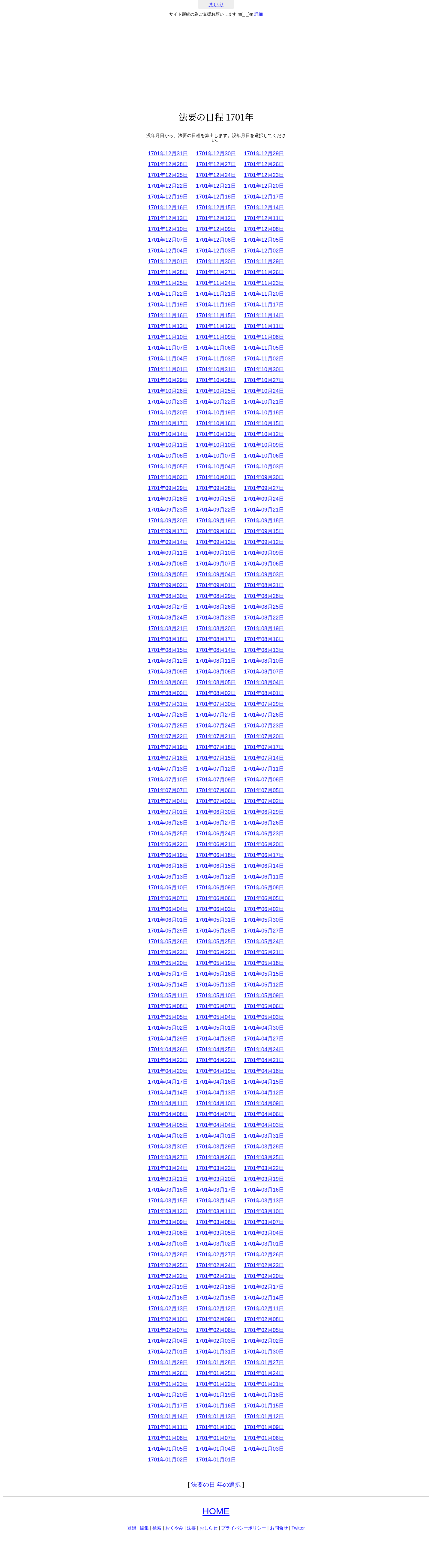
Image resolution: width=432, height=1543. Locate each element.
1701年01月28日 (216, 1362)
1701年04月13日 (216, 1093)
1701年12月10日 (168, 229)
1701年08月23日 (216, 618)
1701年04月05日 (168, 1125)
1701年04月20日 (168, 1071)
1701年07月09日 (216, 780)
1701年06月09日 (216, 888)
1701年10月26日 (168, 391)
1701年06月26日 (264, 823)
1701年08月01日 (264, 693)
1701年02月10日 (168, 1319)
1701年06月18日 (216, 855)
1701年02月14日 (264, 1298)
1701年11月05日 (264, 348)
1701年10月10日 (216, 445)
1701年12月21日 (216, 186)
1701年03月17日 (216, 1190)
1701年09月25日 (216, 499)
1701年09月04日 (216, 575)
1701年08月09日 (168, 672)
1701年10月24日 (264, 391)
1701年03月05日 (216, 1233)
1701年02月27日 (216, 1255)
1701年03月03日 (168, 1244)
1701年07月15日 (216, 758)
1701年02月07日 (168, 1330)
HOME (216, 1511)
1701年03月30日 (168, 1147)
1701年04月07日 (216, 1114)
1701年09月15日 (264, 531)
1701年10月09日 (264, 445)
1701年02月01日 (168, 1352)
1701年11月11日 (264, 326)
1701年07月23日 (264, 726)
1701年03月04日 (264, 1233)
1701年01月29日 (168, 1362)
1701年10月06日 (264, 456)
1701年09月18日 (264, 521)
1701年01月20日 (168, 1395)
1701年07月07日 (168, 790)
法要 (191, 1527)
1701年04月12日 (264, 1093)
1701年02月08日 (264, 1319)
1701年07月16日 (168, 758)
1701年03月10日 (264, 1211)
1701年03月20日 (216, 1179)
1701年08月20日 (216, 628)
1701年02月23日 (264, 1265)
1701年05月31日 (216, 920)
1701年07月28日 (168, 715)
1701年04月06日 (264, 1114)
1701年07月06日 (216, 790)
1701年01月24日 (264, 1373)
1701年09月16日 (216, 531)
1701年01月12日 (264, 1416)
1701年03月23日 (216, 1168)
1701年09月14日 (168, 542)
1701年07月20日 (264, 736)
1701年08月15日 (168, 650)
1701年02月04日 (168, 1341)
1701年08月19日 (264, 628)
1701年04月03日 (264, 1125)
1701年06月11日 (264, 877)
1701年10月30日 (264, 369)
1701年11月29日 (264, 261)
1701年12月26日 (264, 164)
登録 (131, 1527)
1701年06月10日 (168, 888)
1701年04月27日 (264, 1039)
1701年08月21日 (168, 628)
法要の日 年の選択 (216, 1484)
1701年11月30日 (216, 261)
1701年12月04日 (168, 251)
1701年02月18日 (216, 1287)
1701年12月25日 (168, 175)
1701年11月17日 (264, 305)
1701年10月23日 (168, 402)
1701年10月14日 (168, 434)
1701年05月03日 (264, 1017)
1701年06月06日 (216, 898)
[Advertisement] (216, 64)
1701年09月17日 (168, 531)
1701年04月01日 (216, 1136)
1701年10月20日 (168, 413)
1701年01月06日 (264, 1438)
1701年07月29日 (264, 704)
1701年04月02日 (168, 1136)
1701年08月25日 (264, 607)
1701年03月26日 (216, 1157)
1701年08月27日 (168, 607)
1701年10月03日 (264, 467)
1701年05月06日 (264, 1006)
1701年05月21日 (264, 952)
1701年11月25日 (168, 283)
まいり (216, 4)
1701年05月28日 (216, 931)
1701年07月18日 (216, 747)
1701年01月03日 (264, 1449)
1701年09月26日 (168, 499)
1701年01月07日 (216, 1438)
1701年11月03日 (216, 359)
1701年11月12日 (216, 326)
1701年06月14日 (264, 866)
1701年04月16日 (216, 1082)
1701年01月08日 (168, 1438)
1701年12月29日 (264, 154)
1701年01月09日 (264, 1427)
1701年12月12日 (216, 218)
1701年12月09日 (216, 229)
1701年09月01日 (216, 585)
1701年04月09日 (264, 1103)
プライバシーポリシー (243, 1527)
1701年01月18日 (264, 1395)
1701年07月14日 (264, 758)
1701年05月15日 (264, 974)
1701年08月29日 (216, 596)
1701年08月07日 (264, 672)
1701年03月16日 (264, 1190)
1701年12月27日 (216, 164)
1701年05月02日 (168, 1028)
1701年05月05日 (168, 1017)
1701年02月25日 (168, 1265)
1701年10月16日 (216, 423)
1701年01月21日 (264, 1384)
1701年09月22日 (216, 510)
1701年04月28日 (216, 1039)
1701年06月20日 (264, 844)
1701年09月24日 (264, 499)
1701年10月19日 (216, 413)
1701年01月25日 (216, 1373)
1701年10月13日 (216, 434)
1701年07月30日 (216, 704)
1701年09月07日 (216, 564)
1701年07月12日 (216, 769)
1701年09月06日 (264, 564)
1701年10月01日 (216, 477)
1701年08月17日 (216, 639)
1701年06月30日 (216, 812)
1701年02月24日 (216, 1265)
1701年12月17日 (264, 197)
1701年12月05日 (264, 240)
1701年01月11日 (168, 1427)
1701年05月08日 (168, 1006)
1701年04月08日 (168, 1114)
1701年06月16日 (168, 866)
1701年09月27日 (264, 488)
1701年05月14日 (168, 985)
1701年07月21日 (216, 736)
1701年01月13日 (216, 1416)
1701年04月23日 (168, 1060)
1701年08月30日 (168, 596)
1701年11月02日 (264, 359)
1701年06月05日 (264, 898)
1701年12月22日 (168, 186)
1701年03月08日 (216, 1222)
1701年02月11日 (264, 1309)
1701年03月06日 (168, 1233)
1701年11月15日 (216, 315)
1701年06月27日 (216, 823)
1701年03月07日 (264, 1222)
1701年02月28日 (168, 1255)
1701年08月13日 (264, 650)
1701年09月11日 (168, 553)
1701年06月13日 (168, 877)
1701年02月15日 (216, 1298)
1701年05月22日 (216, 952)
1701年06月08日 (264, 888)
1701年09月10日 (216, 553)
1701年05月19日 (216, 963)
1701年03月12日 (168, 1211)
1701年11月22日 (168, 294)
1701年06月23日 (264, 834)
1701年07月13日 (168, 769)
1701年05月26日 (168, 942)
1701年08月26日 (216, 607)
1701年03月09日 (168, 1222)
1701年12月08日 (264, 229)
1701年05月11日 (168, 995)
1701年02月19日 (168, 1287)
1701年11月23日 (264, 283)
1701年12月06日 (216, 240)
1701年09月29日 (168, 488)
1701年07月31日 (168, 704)
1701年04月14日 (168, 1093)
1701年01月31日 (216, 1352)
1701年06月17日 (264, 855)
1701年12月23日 (264, 175)
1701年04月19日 (216, 1071)
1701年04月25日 (216, 1049)
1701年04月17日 (168, 1082)
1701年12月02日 (264, 251)
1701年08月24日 (168, 618)
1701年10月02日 (168, 477)
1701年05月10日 (216, 995)
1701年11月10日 (168, 337)
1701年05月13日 (216, 985)
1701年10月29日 (168, 380)
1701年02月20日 (264, 1276)
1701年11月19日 (168, 305)
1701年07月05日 (264, 790)
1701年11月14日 (264, 315)
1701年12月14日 (264, 207)
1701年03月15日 (168, 1201)
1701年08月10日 (264, 661)
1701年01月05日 (168, 1449)
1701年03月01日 (264, 1244)
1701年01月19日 (216, 1395)
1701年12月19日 (168, 197)
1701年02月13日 (168, 1309)
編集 (144, 1527)
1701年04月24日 (264, 1049)
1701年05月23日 (168, 952)
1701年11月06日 (216, 348)
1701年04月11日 (168, 1103)
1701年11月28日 (168, 272)
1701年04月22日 (216, 1060)
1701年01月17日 (168, 1406)
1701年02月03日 (216, 1341)
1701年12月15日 (216, 207)
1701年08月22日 (264, 618)
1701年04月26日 (168, 1049)
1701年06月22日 (168, 844)
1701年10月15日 (264, 423)
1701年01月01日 (216, 1460)
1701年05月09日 (264, 995)
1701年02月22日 (168, 1276)
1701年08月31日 (264, 585)
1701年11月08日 (264, 337)
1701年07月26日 (264, 715)
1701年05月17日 (168, 974)
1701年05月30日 (264, 920)
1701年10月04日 (216, 467)
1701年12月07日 (168, 240)
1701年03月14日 (216, 1201)
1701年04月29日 (168, 1039)
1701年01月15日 (264, 1406)
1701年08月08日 (216, 672)
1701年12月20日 (264, 186)
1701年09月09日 (264, 553)
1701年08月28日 (264, 596)
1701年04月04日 (216, 1125)
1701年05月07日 (216, 1006)
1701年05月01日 (216, 1028)
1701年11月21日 (216, 294)
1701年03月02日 (216, 1244)
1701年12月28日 (168, 164)
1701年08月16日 (264, 639)
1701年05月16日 (216, 974)
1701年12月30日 (216, 154)
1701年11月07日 (168, 348)
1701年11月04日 (168, 359)
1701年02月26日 (264, 1255)
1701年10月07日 (216, 456)
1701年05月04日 (216, 1017)
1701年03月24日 (168, 1168)
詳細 (258, 14)
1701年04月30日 (264, 1028)
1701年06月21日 (216, 844)
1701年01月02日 (168, 1460)
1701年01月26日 (168, 1373)
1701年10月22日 (216, 402)
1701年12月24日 (216, 175)
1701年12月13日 (168, 218)
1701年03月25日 (264, 1157)
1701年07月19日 (168, 747)
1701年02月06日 (216, 1330)
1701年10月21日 (264, 402)
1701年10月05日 (168, 467)
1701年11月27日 (216, 272)
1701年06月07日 (168, 898)
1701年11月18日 (216, 305)
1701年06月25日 (168, 834)
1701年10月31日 (216, 369)
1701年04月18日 (264, 1071)
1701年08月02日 (216, 693)
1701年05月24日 (264, 942)
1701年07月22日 (168, 736)
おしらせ (209, 1527)
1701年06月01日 (168, 920)
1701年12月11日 (264, 218)
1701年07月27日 (216, 715)
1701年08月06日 (168, 682)
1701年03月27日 (168, 1157)
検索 (156, 1527)
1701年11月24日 (216, 283)
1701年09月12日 (264, 542)
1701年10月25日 (216, 391)
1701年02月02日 (264, 1341)
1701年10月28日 (216, 380)
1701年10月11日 (168, 445)
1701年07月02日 (264, 801)
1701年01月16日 (216, 1406)
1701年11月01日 (168, 369)
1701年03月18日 (168, 1190)
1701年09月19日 (216, 521)
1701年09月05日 (168, 575)
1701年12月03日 (216, 251)
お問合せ (279, 1527)
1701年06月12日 (216, 877)
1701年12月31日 (168, 154)
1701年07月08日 (264, 780)
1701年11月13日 (168, 326)
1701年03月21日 (168, 1179)
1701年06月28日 (168, 823)
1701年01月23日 (168, 1384)
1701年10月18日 (264, 413)
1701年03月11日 (216, 1211)
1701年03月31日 (264, 1136)
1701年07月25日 (168, 726)
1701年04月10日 (216, 1103)
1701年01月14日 (168, 1416)
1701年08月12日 (168, 661)
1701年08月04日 (264, 682)
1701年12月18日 (216, 197)
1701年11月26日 (264, 272)
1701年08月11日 (216, 661)
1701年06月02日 (264, 909)
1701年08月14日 (216, 650)
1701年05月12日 (264, 985)
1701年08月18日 (168, 639)
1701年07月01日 (168, 812)
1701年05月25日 (216, 942)
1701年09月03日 (264, 575)
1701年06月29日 (264, 812)
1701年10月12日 (264, 434)
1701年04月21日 (264, 1060)
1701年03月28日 (264, 1147)
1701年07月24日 (216, 726)
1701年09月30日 (264, 477)
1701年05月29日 (168, 931)
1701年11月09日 (216, 337)
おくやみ (174, 1527)
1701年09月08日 (168, 564)
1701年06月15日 (216, 866)
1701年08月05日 (216, 682)
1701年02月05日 (264, 1330)
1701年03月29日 (216, 1147)
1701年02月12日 (216, 1309)
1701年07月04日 (168, 801)
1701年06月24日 (216, 834)
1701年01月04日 (216, 1449)
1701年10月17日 (168, 423)
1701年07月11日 (264, 769)
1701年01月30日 (264, 1352)
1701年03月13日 (264, 1201)
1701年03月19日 (264, 1179)
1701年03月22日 (264, 1168)
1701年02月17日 (264, 1287)
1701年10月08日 (168, 456)
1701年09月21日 (264, 510)
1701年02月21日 (216, 1276)
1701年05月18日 (264, 963)
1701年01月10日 (216, 1427)
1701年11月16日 (168, 315)
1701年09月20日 (168, 521)
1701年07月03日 (216, 801)
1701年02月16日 (168, 1298)
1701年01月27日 (264, 1362)
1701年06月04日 (168, 909)
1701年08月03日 (168, 693)
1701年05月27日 (264, 931)
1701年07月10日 (168, 780)
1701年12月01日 (168, 261)
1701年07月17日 (264, 747)
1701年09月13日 (216, 542)
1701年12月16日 (168, 207)
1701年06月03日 (216, 909)
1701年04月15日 (264, 1082)
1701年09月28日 (216, 488)
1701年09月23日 (168, 510)
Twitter (298, 1527)
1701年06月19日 (168, 855)
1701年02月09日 (216, 1319)
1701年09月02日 (168, 585)
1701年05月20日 (168, 963)
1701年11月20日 (264, 294)
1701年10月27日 (264, 380)
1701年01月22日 (216, 1384)
